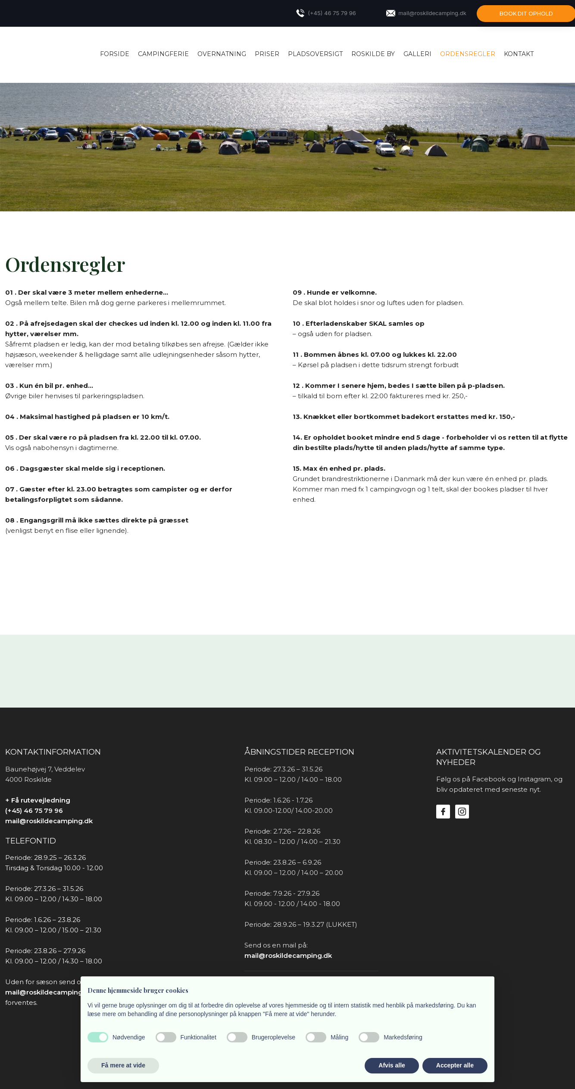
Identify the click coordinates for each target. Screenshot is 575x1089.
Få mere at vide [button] (123, 1065)
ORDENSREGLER (467, 54)
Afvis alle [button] (391, 1065)
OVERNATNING (221, 54)
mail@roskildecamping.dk (49, 821)
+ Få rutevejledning (37, 800)
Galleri (417, 54)
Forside (114, 54)
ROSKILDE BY (373, 54)
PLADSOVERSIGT (315, 54)
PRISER (267, 54)
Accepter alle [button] (455, 1065)
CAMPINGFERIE (163, 54)
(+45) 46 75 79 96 (34, 810)
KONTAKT (519, 54)
